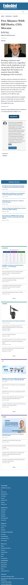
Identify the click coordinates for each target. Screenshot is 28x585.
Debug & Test (4, 504)
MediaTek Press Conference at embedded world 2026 (13, 391)
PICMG (2, 546)
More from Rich (12, 147)
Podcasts (3, 550)
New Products (4, 562)
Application (4, 507)
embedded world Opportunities (7, 576)
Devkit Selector (4, 560)
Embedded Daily (4, 536)
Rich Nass (6, 32)
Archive (2, 527)
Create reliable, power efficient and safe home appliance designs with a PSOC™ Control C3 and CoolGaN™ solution (12, 328)
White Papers (4, 566)
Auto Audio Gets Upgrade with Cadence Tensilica (12, 292)
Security (15, 16)
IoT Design (3, 534)
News (2, 556)
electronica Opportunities (6, 584)
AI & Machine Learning (5, 487)
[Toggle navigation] (23, 12)
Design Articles (4, 552)
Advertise (3, 574)
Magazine (3, 523)
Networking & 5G (4, 518)
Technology (8, 16)
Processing (3, 496)
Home (2, 16)
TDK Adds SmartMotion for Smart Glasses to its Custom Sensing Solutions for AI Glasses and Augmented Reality (14, 341)
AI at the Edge (4, 540)
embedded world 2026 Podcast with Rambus (11, 440)
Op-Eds (2, 554)
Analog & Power (4, 494)
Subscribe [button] (13, 116)
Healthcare (3, 516)
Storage (2, 502)
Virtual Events (4, 564)
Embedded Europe (5, 538)
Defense (3, 520)
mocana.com (4, 106)
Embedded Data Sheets (6, 548)
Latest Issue (3, 525)
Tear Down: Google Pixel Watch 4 (9, 334)
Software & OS (4, 500)
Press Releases (4, 558)
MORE (14, 298)
